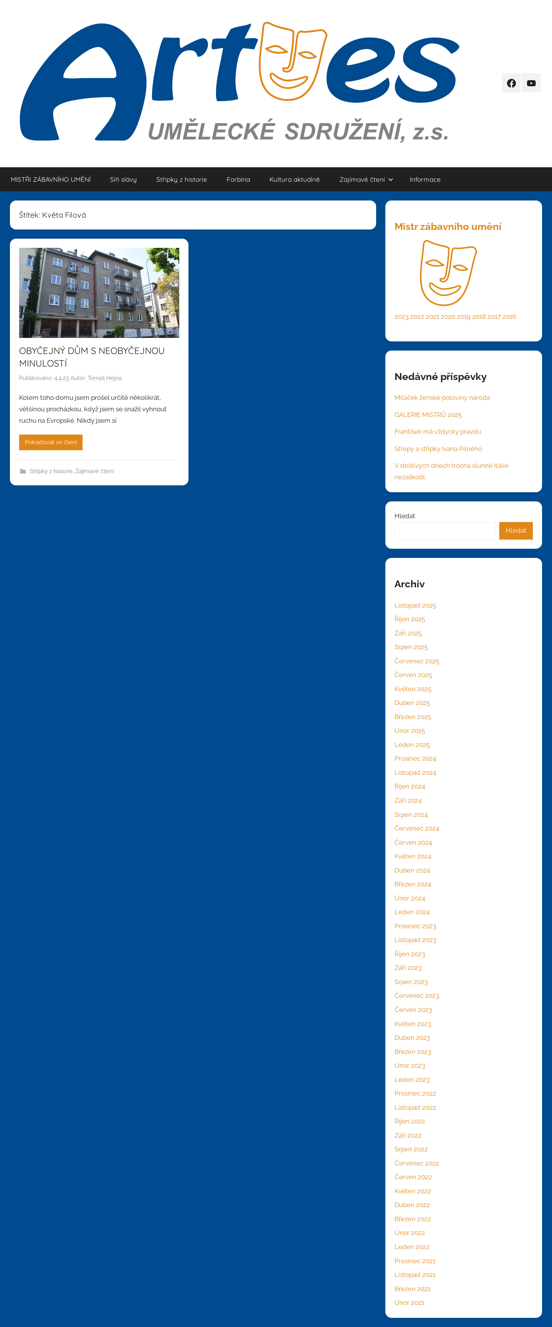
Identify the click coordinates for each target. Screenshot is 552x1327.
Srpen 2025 (411, 647)
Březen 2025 (413, 717)
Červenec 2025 (417, 661)
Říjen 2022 (410, 1121)
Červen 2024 (413, 842)
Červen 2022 (413, 1177)
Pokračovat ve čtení (51, 442)
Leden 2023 (412, 1079)
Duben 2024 (412, 870)
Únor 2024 (410, 898)
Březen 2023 (413, 1051)
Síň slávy (123, 179)
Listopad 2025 (415, 605)
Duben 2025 (412, 702)
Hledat (405, 516)
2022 (417, 316)
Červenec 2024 (417, 828)
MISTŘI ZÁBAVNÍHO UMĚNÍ (51, 179)
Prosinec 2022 (415, 1093)
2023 (402, 316)
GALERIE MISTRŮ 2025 (428, 415)
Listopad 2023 (415, 940)
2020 (448, 316)
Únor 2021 (409, 1302)
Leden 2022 (412, 1247)
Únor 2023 (410, 1065)
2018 (479, 316)
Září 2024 (408, 800)
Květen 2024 (413, 856)
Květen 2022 (413, 1191)
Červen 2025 (413, 675)
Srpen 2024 (411, 814)
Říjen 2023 (410, 954)
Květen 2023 (413, 1024)
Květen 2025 (413, 689)
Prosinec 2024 (415, 758)
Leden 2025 (412, 744)
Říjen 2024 (410, 786)
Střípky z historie (181, 179)
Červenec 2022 (417, 1163)
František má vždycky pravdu (438, 431)
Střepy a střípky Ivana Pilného (438, 449)
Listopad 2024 (415, 772)
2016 (509, 316)
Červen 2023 (413, 1009)
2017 (494, 316)
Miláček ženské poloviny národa (442, 397)
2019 (464, 316)
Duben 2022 (412, 1205)
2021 (432, 316)
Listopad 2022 (415, 1107)
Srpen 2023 (411, 982)
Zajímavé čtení (366, 179)
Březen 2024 (413, 884)
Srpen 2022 (411, 1149)
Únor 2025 (410, 730)
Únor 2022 (410, 1232)
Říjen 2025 (410, 619)
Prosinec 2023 (415, 926)
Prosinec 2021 (415, 1261)
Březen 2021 (412, 1289)
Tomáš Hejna (105, 378)
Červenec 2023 (417, 995)
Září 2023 (408, 967)
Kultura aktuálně (295, 179)
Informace (425, 179)
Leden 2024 (412, 912)
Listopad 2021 (415, 1275)
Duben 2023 (412, 1037)
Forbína (238, 179)
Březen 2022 (413, 1219)
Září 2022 (408, 1135)
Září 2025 (408, 633)
